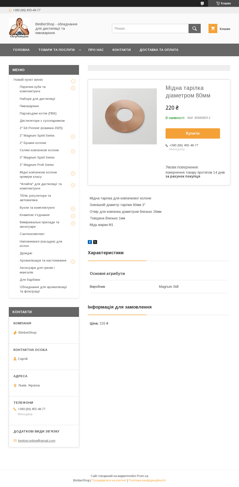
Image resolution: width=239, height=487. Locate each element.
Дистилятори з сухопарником (42, 120)
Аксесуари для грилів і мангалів (37, 270)
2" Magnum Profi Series (37, 165)
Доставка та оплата (158, 50)
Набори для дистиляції (37, 99)
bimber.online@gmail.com (36, 440)
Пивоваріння (29, 106)
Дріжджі (26, 253)
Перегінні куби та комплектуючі (33, 89)
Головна (21, 50)
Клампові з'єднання (35, 215)
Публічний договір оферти (39, 62)
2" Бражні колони (33, 143)
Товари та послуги (56, 50)
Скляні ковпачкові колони (39, 150)
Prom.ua (142, 476)
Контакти (121, 50)
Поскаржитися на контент (109, 480)
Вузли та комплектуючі (37, 207)
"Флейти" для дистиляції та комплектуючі (41, 186)
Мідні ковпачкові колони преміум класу (38, 174)
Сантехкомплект (32, 234)
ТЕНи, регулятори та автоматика (35, 198)
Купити (193, 133)
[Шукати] (195, 28)
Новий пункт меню (28, 80)
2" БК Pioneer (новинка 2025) (41, 128)
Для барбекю (30, 279)
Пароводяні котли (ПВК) (38, 113)
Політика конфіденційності (147, 480)
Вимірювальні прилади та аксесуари (39, 224)
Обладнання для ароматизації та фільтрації (43, 289)
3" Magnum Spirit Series (37, 157)
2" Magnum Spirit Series (37, 135)
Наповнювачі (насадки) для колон (41, 244)
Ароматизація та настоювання (43, 260)
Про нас (96, 50)
